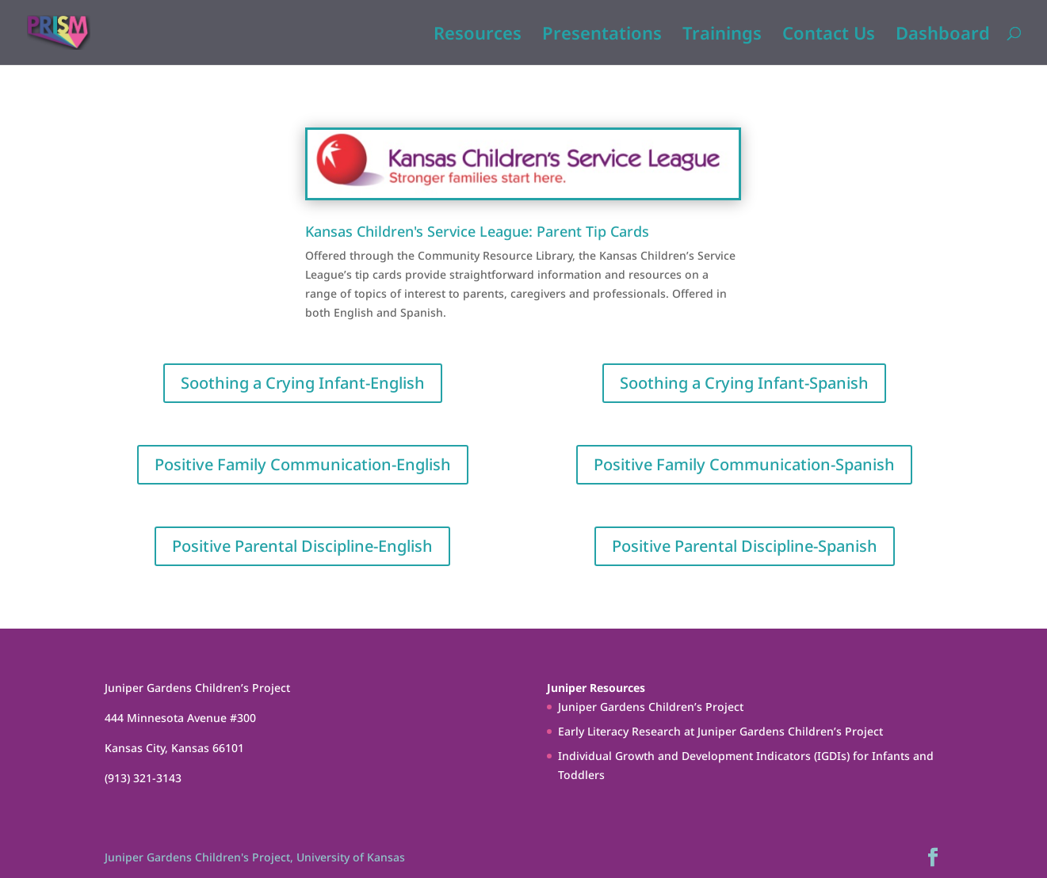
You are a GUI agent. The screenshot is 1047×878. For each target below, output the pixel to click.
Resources (478, 35)
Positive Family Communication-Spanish (744, 464)
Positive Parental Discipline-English (302, 546)
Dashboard (943, 35)
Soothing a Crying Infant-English (303, 382)
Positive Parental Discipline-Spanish (744, 546)
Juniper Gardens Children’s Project (650, 706)
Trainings (722, 35)
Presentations (602, 35)
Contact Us (828, 35)
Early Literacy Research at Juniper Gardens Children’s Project (720, 731)
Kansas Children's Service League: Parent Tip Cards (477, 231)
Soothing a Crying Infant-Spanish (744, 382)
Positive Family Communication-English (303, 464)
